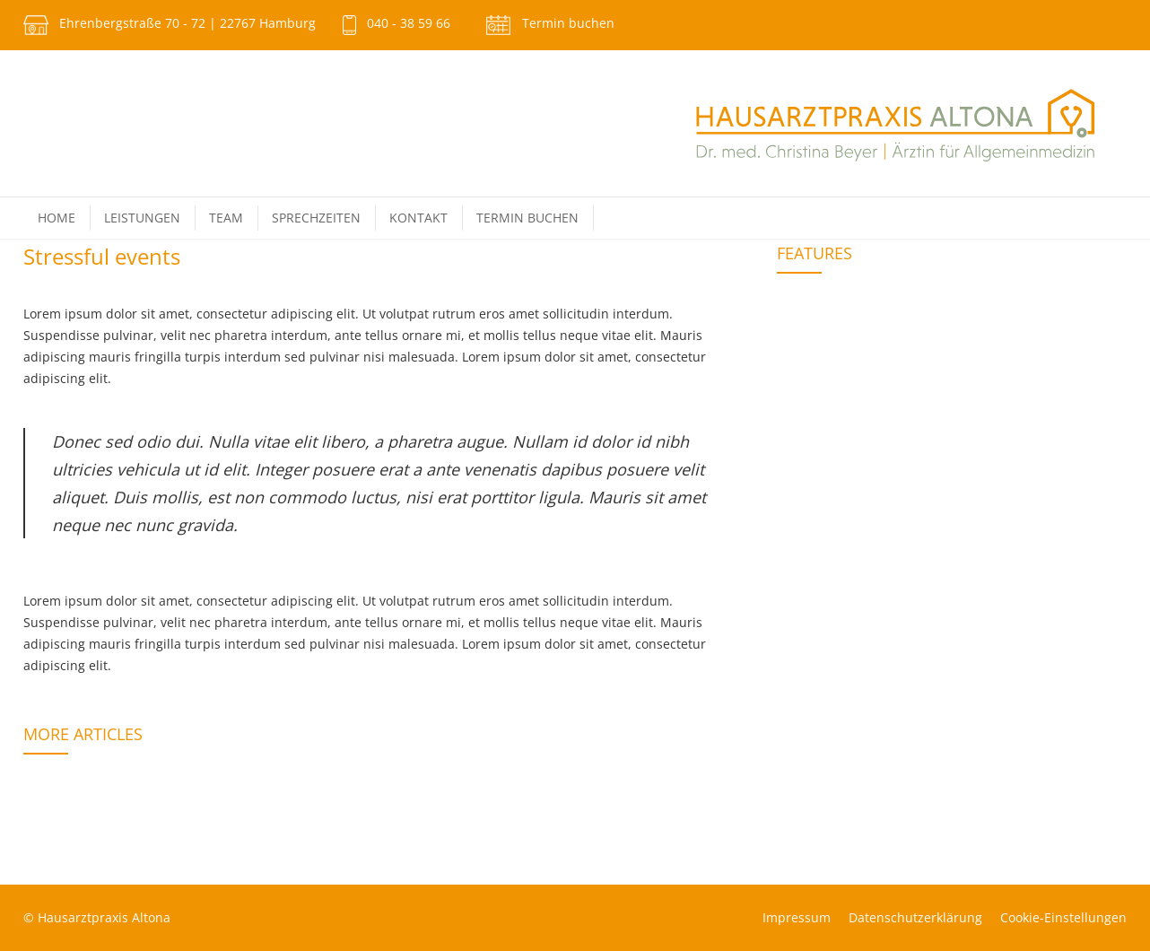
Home (56, 217)
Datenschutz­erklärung (915, 917)
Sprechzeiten (316, 217)
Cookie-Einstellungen (1063, 917)
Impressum (796, 917)
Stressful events (101, 256)
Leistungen (142, 217)
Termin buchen (568, 22)
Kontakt (418, 217)
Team (226, 217)
